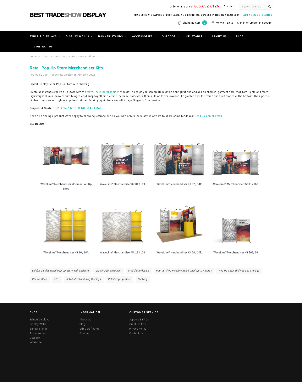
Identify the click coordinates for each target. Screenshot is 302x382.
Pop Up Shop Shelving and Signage (239, 270)
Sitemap (84, 333)
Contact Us (43, 46)
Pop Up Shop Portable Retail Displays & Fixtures (184, 270)
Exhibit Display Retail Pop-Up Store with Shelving (60, 270)
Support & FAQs (139, 319)
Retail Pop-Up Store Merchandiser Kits (78, 56)
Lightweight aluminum (108, 270)
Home (33, 56)
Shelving (143, 279)
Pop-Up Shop (39, 279)
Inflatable (194, 36)
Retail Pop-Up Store (119, 279)
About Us (219, 36)
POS (56, 279)
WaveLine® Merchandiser (103, 91)
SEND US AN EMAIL (90, 108)
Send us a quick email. (209, 116)
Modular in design (138, 270)
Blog (240, 36)
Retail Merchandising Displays (83, 279)
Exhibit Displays (43, 36)
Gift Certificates (89, 328)
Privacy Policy (137, 328)
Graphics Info (137, 324)
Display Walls (77, 36)
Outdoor (169, 36)
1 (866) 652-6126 (63, 108)
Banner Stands (110, 36)
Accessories (142, 36)
